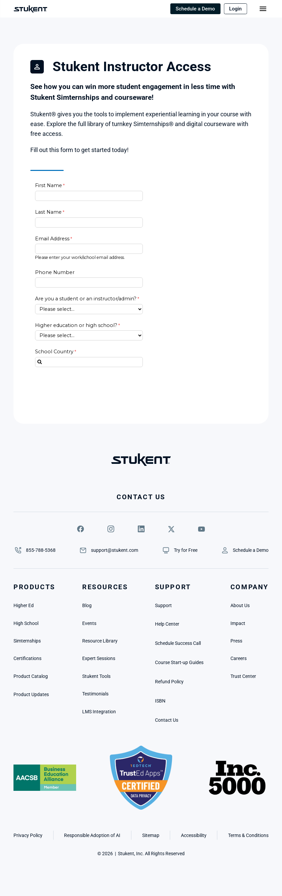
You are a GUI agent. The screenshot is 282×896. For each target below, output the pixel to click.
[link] (185, 550)
